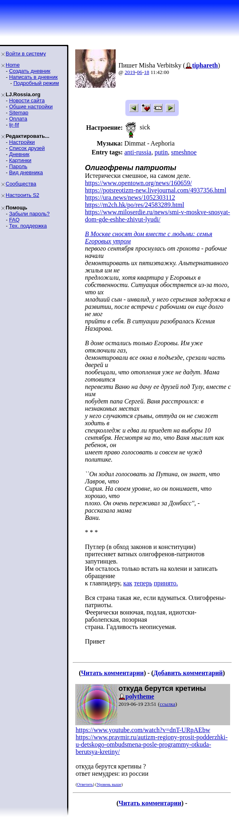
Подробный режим (36, 83)
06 (139, 72)
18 (146, 72)
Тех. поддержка (28, 226)
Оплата (18, 119)
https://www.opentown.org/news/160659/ (138, 182)
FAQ (14, 220)
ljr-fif (14, 125)
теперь (143, 583)
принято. (166, 583)
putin (161, 152)
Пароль (18, 166)
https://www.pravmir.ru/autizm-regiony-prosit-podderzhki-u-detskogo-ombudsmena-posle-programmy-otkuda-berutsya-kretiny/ (152, 744)
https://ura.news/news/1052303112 (130, 197)
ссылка (168, 704)
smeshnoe (184, 152)
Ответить (85, 784)
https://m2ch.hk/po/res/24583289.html (134, 204)
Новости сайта (26, 100)
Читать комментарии (112, 672)
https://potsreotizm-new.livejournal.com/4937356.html (155, 190)
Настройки (22, 142)
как (127, 583)
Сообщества (21, 184)
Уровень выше (109, 784)
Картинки (20, 160)
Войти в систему (26, 54)
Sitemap (18, 113)
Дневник (19, 154)
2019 (130, 72)
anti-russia (137, 152)
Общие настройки (31, 106)
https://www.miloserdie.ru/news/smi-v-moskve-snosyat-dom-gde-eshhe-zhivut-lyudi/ (157, 216)
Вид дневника (26, 172)
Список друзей (26, 148)
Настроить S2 (22, 195)
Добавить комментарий (187, 672)
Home (13, 65)
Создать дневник (29, 71)
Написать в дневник (33, 77)
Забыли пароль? (29, 214)
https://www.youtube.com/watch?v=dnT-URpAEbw (143, 729)
